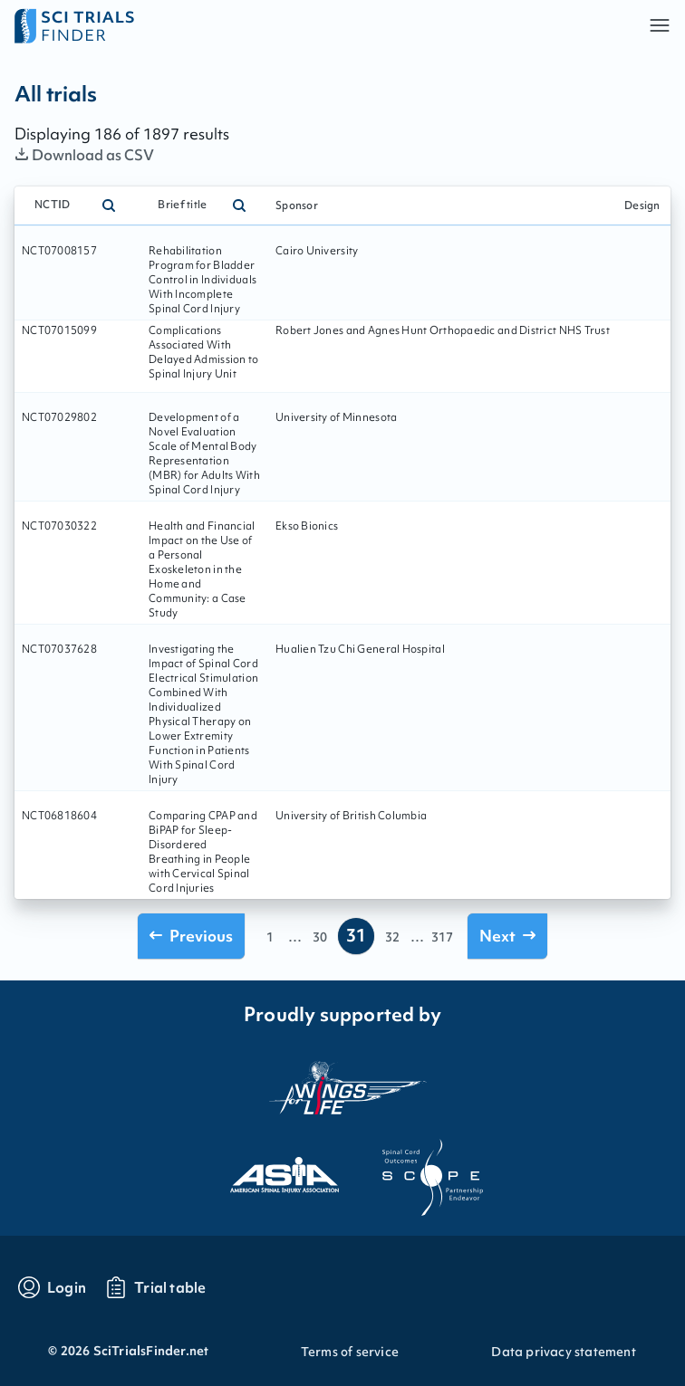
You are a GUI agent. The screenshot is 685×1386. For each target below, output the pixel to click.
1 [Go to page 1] (270, 937)
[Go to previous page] (191, 935)
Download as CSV (84, 155)
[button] (660, 25)
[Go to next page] (507, 935)
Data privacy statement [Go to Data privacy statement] (563, 1351)
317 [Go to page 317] (442, 937)
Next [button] (507, 935)
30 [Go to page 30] (320, 937)
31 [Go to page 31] (356, 935)
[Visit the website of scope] (416, 1170)
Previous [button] (191, 935)
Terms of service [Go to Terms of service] (350, 1351)
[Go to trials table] (155, 1287)
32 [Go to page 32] (392, 937)
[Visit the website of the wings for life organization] (342, 1087)
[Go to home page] (178, 25)
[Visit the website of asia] (268, 1170)
